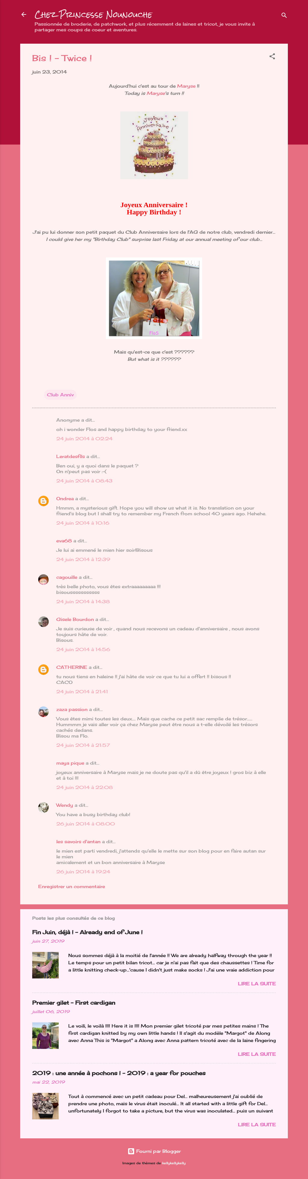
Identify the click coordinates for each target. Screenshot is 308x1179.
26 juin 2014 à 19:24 (83, 872)
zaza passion (72, 709)
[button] (272, 57)
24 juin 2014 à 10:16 (82, 523)
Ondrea (65, 498)
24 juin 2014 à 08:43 (84, 481)
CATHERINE (71, 667)
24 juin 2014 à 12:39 (83, 559)
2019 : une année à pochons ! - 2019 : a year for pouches (118, 1073)
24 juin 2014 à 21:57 (83, 745)
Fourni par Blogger (154, 1151)
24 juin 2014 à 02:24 (84, 438)
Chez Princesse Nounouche (93, 14)
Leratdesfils (70, 456)
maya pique (70, 763)
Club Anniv (60, 395)
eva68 (64, 541)
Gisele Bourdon (75, 619)
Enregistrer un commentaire (71, 886)
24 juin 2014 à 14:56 (83, 649)
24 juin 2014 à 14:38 (83, 601)
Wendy (64, 805)
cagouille (66, 577)
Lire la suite (257, 984)
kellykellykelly (174, 1163)
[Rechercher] (284, 16)
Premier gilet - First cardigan (73, 1002)
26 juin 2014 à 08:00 (85, 824)
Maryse (186, 86)
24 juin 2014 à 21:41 (82, 691)
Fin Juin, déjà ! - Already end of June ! (87, 932)
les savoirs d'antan (78, 841)
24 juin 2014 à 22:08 (84, 787)
